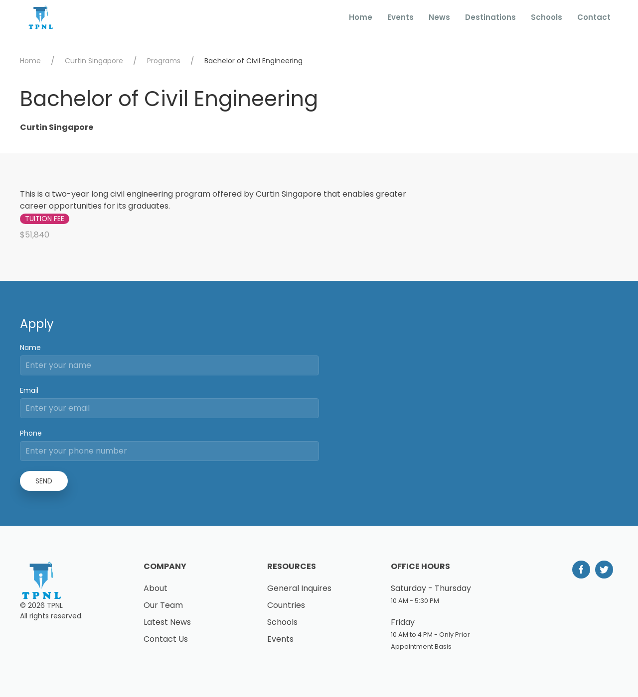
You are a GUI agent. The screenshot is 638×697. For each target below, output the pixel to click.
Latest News (167, 622)
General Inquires (299, 588)
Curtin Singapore (94, 61)
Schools (546, 17)
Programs (163, 61)
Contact (594, 17)
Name (30, 347)
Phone (31, 433)
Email (29, 390)
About (155, 588)
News (439, 17)
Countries (286, 605)
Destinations (490, 17)
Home (360, 17)
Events (400, 17)
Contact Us (166, 639)
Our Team (163, 605)
